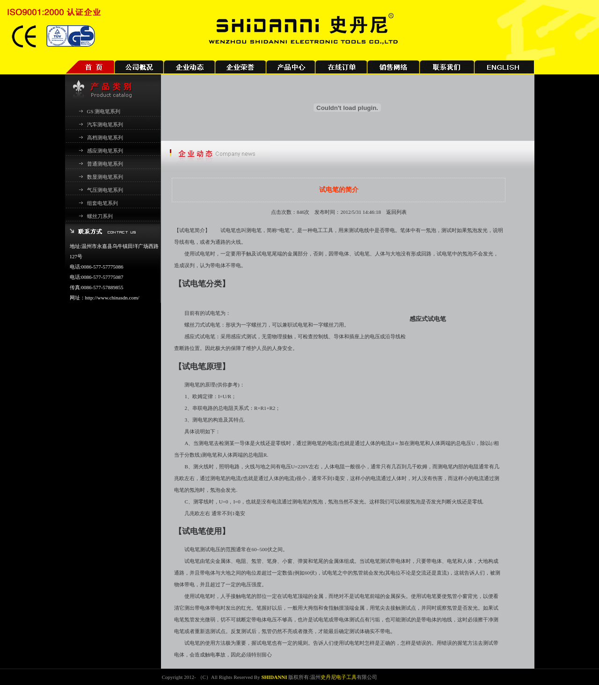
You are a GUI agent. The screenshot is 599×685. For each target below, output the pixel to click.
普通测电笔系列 (105, 164)
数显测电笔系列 (105, 177)
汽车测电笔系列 (105, 124)
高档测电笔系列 (105, 137)
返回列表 (396, 212)
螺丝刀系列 (100, 216)
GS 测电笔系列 (104, 111)
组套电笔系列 (102, 203)
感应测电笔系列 (105, 150)
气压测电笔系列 (105, 190)
